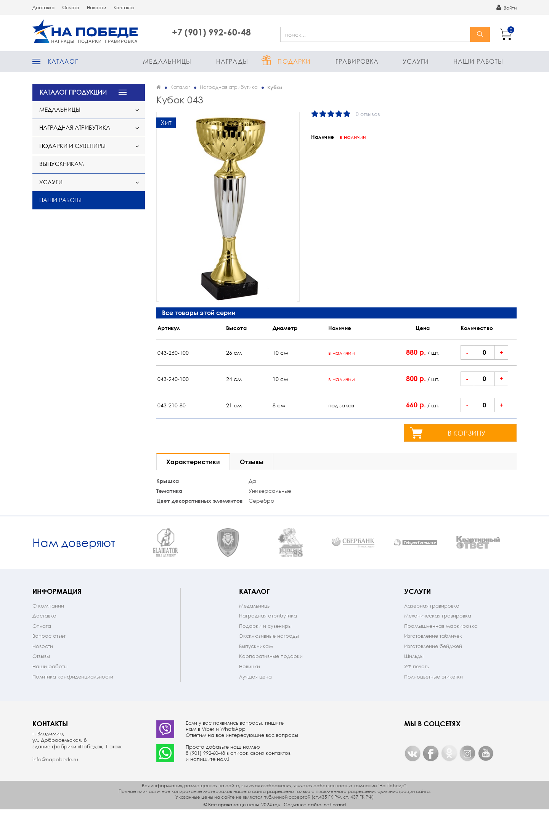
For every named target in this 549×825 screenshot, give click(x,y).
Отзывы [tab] (251, 461)
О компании (48, 621)
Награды (232, 61)
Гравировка (357, 61)
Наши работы (478, 61)
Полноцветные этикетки (433, 691)
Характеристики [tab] (193, 461)
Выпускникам (61, 163)
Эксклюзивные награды (269, 651)
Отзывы (41, 671)
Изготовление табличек (433, 651)
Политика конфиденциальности (72, 691)
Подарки (294, 61)
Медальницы (167, 61)
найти (480, 34)
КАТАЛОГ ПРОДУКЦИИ (73, 92)
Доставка (43, 7)
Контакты (124, 7)
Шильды (414, 671)
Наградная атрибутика (74, 127)
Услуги (416, 61)
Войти (506, 7)
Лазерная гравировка (431, 621)
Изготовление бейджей (433, 661)
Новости (96, 7)
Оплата (70, 7)
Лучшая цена (255, 691)
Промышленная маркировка (441, 641)
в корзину (467, 433)
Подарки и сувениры (72, 146)
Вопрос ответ (49, 651)
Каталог (63, 61)
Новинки (249, 681)
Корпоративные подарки (271, 671)
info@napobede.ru (55, 774)
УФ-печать (416, 681)
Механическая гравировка (437, 630)
